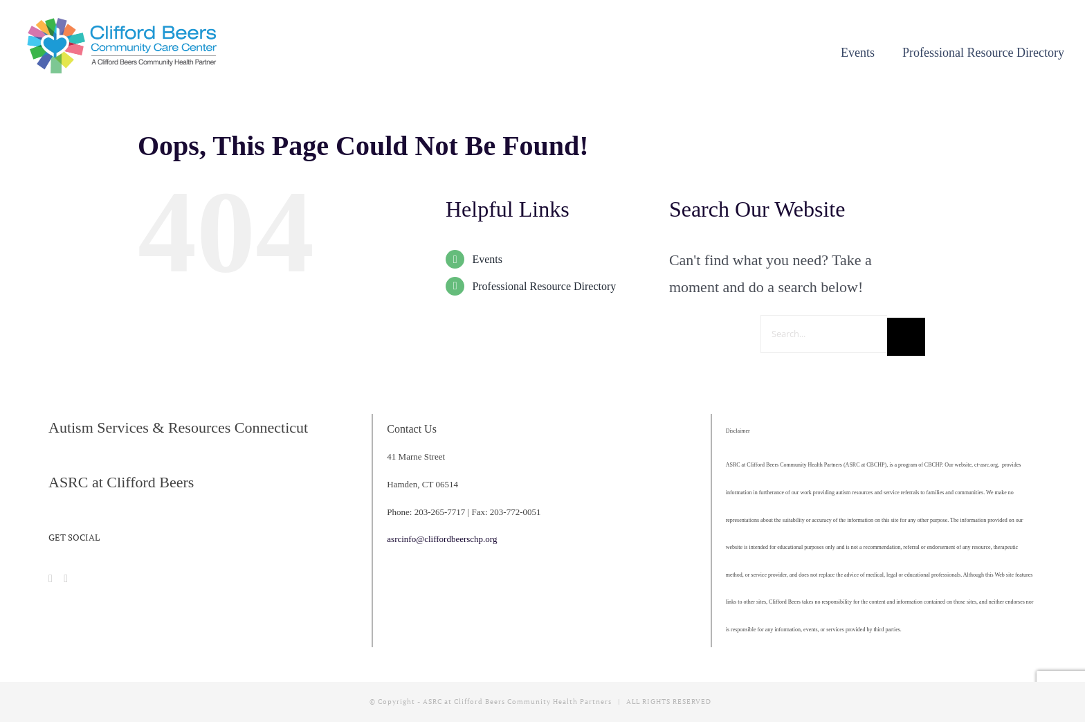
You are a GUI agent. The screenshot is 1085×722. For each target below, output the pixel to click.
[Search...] (823, 334)
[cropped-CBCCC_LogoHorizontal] (124, 21)
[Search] (906, 337)
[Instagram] (66, 578)
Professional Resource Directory (544, 286)
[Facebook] (50, 578)
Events (487, 259)
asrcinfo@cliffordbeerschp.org (442, 539)
